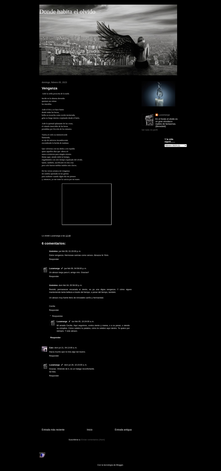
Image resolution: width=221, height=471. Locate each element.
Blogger (119, 465)
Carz (51, 348)
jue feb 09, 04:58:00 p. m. (75, 268)
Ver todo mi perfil (150, 130)
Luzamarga (54, 268)
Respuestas (57, 316)
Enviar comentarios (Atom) (93, 439)
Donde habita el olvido (67, 11)
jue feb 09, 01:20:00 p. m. (70, 251)
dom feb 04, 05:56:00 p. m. (70, 285)
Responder (54, 259)
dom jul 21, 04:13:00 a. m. (65, 348)
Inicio (89, 429)
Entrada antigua (123, 429)
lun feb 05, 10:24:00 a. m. (83, 321)
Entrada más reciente (53, 429)
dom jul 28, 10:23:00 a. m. (75, 365)
